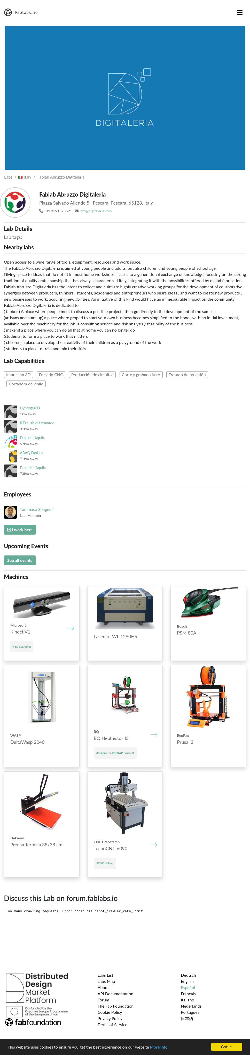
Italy (24, 176)
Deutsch (188, 975)
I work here (20, 529)
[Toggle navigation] (239, 12)
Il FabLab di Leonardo (37, 423)
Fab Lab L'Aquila (33, 468)
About (103, 987)
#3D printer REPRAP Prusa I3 (115, 753)
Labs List (105, 975)
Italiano (187, 999)
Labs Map (106, 981)
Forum (103, 999)
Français (188, 993)
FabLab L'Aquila (32, 438)
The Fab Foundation (116, 1005)
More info (159, 1047)
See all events (19, 560)
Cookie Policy (110, 1012)
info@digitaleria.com (96, 211)
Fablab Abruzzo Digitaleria (61, 176)
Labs (8, 176)
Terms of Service (112, 1024)
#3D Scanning (22, 646)
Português (190, 1012)
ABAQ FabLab (31, 453)
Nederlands (191, 1005)
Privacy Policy (110, 1018)
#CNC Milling (105, 863)
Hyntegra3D (30, 408)
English (187, 981)
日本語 (187, 1018)
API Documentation (116, 993)
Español (188, 987)
